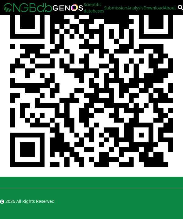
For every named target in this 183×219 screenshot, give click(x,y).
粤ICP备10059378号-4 (161, 201)
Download (154, 8)
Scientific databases (94, 8)
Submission (115, 8)
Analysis (135, 8)
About (170, 8)
